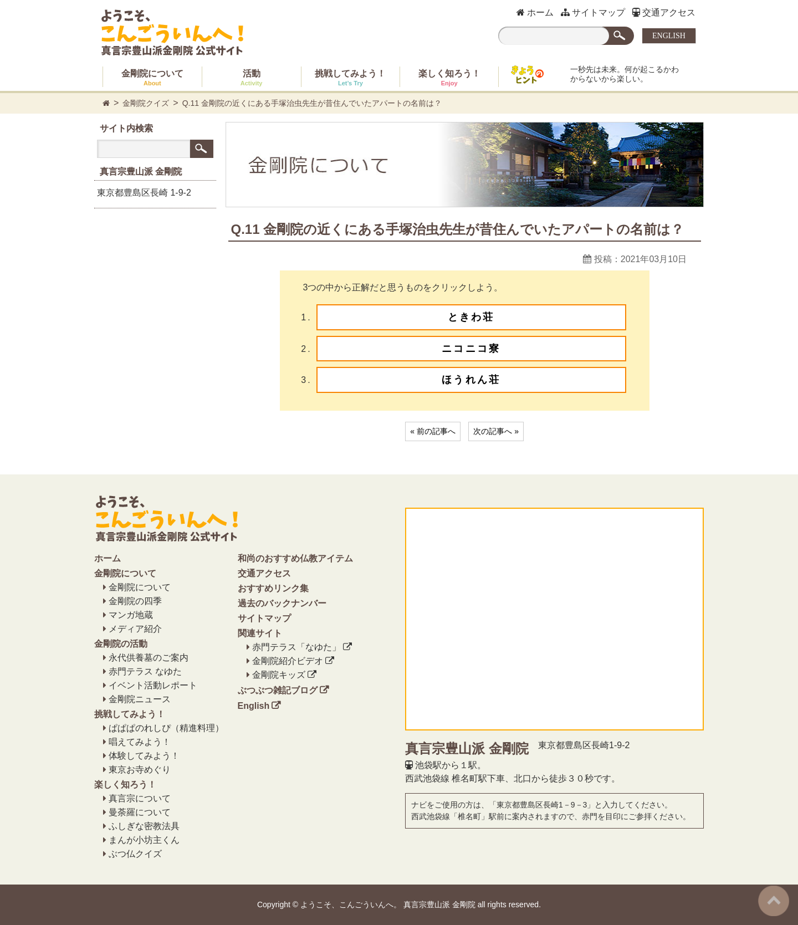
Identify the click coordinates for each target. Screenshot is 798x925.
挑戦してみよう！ (350, 77)
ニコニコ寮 (471, 348)
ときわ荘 (471, 317)
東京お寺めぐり (140, 769)
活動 (252, 77)
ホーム (535, 12)
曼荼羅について (140, 812)
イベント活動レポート (153, 685)
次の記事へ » (496, 431)
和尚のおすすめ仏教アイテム (295, 558)
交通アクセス (663, 12)
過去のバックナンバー (282, 603)
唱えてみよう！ (140, 742)
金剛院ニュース (140, 699)
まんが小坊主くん (144, 840)
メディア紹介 (135, 628)
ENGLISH (669, 36)
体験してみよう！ (144, 755)
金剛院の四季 (135, 601)
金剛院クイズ (145, 103)
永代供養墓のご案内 (148, 657)
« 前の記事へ (433, 431)
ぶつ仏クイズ (135, 853)
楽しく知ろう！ (449, 77)
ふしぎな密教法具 (144, 826)
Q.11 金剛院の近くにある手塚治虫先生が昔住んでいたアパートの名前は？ (312, 103)
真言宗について (140, 798)
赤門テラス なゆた (145, 671)
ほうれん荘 (471, 379)
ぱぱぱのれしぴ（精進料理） (166, 728)
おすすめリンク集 (273, 588)
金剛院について (152, 77)
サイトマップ (593, 12)
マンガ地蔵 (131, 615)
